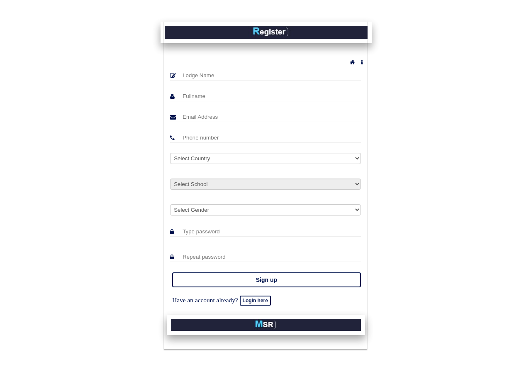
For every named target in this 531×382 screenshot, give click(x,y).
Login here (255, 301)
